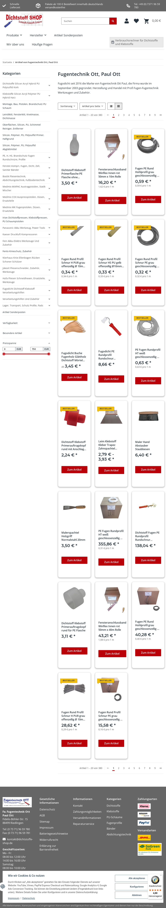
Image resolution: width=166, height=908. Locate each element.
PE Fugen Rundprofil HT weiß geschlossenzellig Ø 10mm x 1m (147, 353)
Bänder (111, 828)
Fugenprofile (114, 823)
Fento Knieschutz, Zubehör (17, 251)
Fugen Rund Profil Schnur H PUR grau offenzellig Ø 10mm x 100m (73, 715)
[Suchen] (85, 21)
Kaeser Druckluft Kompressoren (20, 234)
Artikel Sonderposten (68, 35)
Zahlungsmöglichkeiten (87, 811)
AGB (42, 815)
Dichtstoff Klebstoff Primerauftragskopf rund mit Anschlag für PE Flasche (73, 445)
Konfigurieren (137, 886)
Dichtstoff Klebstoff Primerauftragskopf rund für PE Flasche (73, 626)
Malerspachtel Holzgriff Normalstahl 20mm (73, 536)
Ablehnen (137, 895)
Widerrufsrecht (49, 840)
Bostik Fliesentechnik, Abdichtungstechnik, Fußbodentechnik (24, 178)
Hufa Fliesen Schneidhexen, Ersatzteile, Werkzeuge (24, 280)
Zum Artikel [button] (74, 197)
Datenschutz (28, 898)
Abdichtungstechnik (119, 834)
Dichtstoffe (113, 805)
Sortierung (66, 106)
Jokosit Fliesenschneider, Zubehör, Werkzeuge (21, 270)
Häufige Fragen (42, 44)
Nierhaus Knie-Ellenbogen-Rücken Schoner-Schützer (21, 259)
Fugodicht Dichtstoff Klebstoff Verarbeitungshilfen (19, 290)
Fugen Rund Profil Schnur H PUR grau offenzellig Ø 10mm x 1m (73, 262)
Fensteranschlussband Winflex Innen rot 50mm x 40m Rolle (112, 626)
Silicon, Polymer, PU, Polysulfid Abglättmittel (19, 147)
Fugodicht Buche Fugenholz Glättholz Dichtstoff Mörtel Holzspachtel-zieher (73, 356)
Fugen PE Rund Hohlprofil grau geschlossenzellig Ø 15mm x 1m (147, 172)
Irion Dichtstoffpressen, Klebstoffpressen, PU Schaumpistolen (25, 219)
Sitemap (45, 821)
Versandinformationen (87, 818)
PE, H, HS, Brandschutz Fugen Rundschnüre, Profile (19, 157)
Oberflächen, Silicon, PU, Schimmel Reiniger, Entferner (22, 126)
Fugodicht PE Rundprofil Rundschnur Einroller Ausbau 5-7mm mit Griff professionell (110, 355)
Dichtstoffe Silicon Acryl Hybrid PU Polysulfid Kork (21, 85)
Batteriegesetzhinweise (54, 833)
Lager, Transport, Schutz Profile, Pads (23, 305)
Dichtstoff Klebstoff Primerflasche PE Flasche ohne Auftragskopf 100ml (73, 173)
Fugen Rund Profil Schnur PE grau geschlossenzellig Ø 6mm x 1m (147, 262)
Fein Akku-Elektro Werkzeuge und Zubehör (21, 242)
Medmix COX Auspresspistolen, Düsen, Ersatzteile (24, 198)
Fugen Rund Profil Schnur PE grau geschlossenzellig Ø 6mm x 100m (110, 715)
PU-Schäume (114, 817)
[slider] (4, 354)
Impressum (13, 898)
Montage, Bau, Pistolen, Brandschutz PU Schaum (24, 105)
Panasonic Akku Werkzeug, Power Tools (24, 227)
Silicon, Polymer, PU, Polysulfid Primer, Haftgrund (23, 137)
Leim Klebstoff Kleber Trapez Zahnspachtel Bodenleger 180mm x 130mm (110, 445)
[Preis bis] (36, 349)
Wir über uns (15, 44)
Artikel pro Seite (91, 106)
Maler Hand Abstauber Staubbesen (142, 445)
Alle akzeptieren (137, 878)
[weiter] (160, 115)
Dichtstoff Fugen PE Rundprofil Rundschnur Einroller (147, 536)
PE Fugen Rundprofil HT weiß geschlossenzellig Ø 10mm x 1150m (111, 534)
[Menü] (161, 876)
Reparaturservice (83, 824)
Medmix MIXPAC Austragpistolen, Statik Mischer (24, 188)
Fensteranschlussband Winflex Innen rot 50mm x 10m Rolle (112, 173)
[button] (126, 21)
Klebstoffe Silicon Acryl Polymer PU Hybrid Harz (21, 95)
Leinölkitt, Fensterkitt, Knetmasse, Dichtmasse (21, 116)
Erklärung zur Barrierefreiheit (49, 847)
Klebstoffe (113, 811)
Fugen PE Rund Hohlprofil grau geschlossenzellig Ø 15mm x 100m (147, 625)
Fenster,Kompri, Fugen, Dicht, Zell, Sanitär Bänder (21, 167)
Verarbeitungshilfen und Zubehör (21, 299)
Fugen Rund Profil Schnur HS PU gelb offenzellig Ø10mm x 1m (111, 262)
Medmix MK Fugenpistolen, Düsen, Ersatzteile (22, 209)
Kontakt (78, 805)
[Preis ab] (9, 349)
